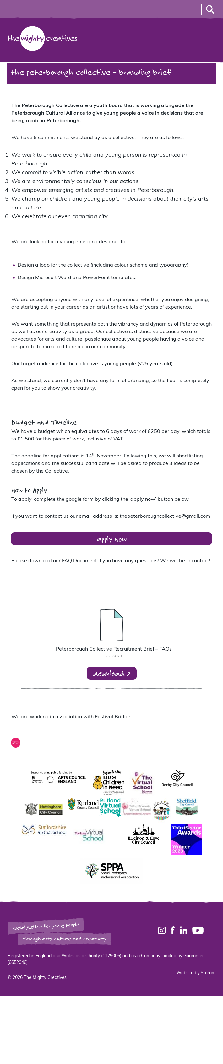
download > (111, 673)
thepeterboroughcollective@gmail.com (165, 516)
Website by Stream (196, 973)
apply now (112, 538)
